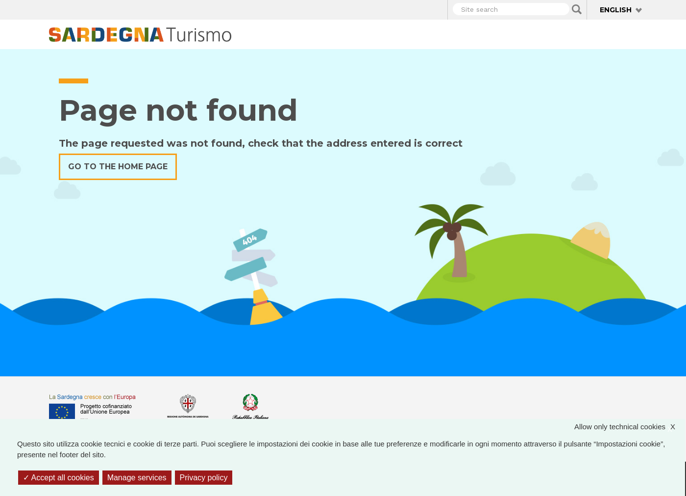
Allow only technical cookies (629, 427)
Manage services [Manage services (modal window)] (137, 477)
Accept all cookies (58, 477)
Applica (577, 9)
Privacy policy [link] (204, 477)
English (616, 9)
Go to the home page (118, 166)
